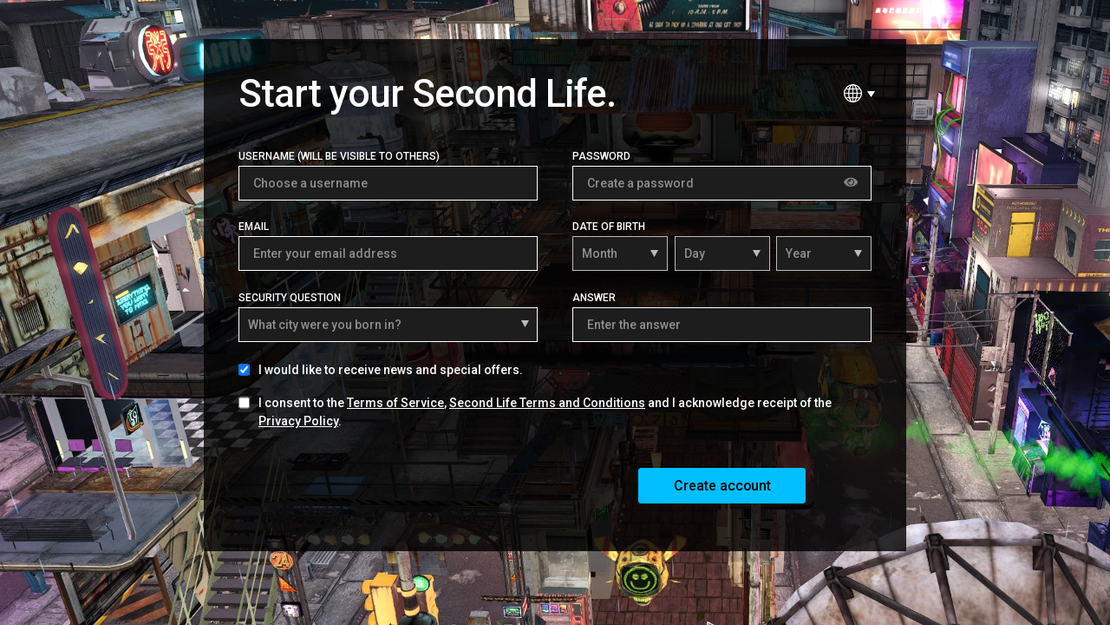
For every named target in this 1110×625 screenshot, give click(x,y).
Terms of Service (395, 403)
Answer (594, 298)
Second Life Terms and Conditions (547, 403)
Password (601, 156)
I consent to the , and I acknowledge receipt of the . (545, 412)
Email (253, 226)
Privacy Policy (298, 421)
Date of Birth (608, 226)
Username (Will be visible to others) (339, 156)
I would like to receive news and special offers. (390, 370)
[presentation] (370, 484)
